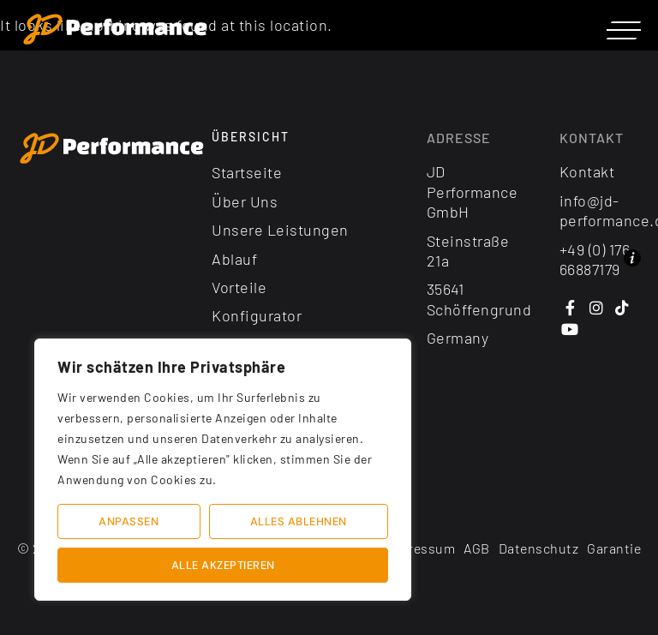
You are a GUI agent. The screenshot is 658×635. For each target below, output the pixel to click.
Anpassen (129, 521)
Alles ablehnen (298, 521)
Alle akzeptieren (223, 565)
